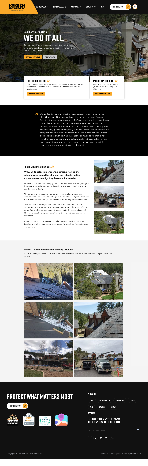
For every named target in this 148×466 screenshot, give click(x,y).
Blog (102, 6)
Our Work (75, 6)
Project (132, 400)
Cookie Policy (135, 454)
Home (92, 400)
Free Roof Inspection (32, 57)
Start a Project (50, 57)
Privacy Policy (123, 454)
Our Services (41, 6)
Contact (113, 407)
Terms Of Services (108, 454)
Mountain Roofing (103, 81)
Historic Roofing (36, 81)
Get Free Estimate (122, 6)
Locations (89, 6)
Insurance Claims (59, 6)
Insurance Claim (104, 400)
